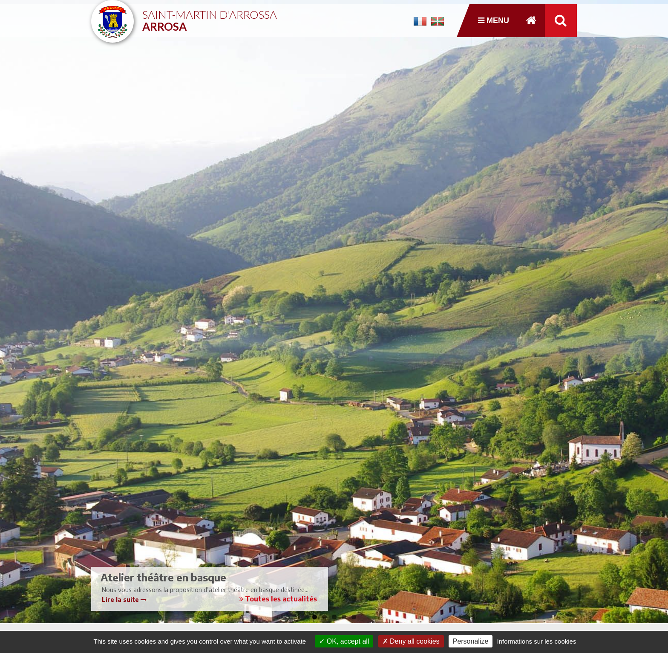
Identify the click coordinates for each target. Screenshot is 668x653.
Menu (493, 20)
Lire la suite (124, 599)
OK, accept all (344, 641)
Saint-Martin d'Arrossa (209, 17)
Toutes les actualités (278, 599)
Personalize (471, 641)
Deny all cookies (411, 641)
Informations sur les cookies (536, 641)
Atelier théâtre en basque (163, 577)
